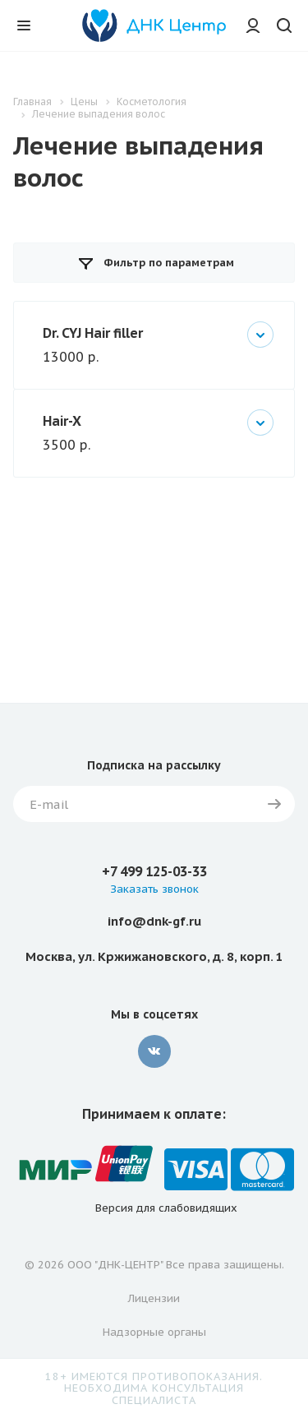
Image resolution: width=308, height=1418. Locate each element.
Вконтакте (154, 1051)
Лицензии (154, 1298)
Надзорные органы (154, 1332)
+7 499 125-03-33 (154, 871)
